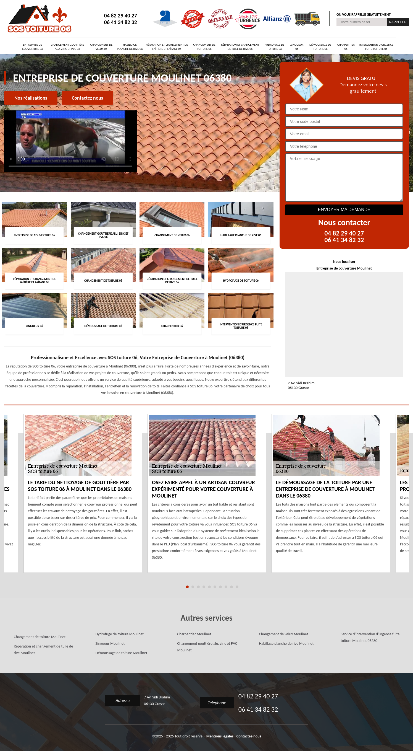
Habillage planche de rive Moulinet (286, 643)
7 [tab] (220, 587)
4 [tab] (203, 587)
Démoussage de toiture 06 (320, 47)
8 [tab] (226, 587)
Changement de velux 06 (101, 47)
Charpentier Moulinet (194, 634)
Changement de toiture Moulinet (39, 637)
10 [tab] (237, 587)
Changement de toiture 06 (204, 47)
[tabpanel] (207, 497)
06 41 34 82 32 (120, 22)
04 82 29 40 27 (120, 15)
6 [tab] (215, 587)
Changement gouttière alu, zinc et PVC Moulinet (207, 646)
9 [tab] (231, 587)
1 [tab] (187, 587)
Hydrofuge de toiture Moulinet (120, 634)
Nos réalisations (30, 98)
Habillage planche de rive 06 (130, 47)
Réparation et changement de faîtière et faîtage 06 (167, 47)
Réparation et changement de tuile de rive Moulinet (43, 649)
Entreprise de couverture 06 (32, 47)
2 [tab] (192, 587)
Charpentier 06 (346, 47)
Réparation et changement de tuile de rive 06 (240, 47)
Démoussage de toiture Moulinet (121, 653)
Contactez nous (87, 98)
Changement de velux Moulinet (283, 634)
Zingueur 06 (296, 47)
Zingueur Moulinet (110, 643)
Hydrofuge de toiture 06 (274, 47)
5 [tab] (209, 587)
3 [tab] (198, 587)
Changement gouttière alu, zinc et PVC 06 (67, 47)
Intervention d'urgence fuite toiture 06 (376, 47)
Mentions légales (220, 736)
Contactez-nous (248, 736)
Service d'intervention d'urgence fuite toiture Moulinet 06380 (370, 637)
